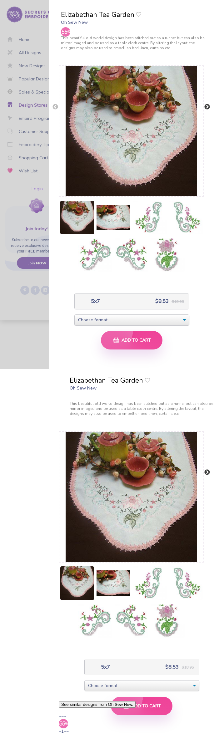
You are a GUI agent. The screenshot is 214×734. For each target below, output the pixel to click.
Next (207, 107)
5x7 (95, 301)
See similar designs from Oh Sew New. (97, 704)
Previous (55, 107)
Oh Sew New (74, 22)
